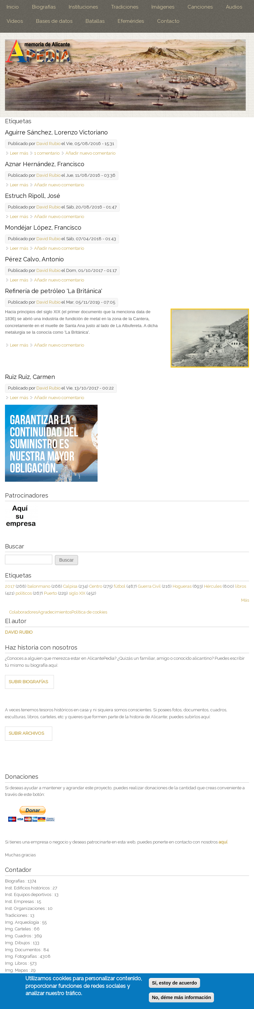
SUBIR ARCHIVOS (26, 733)
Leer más (19, 153)
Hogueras (182, 586)
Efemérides (131, 21)
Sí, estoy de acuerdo (174, 983)
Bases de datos (54, 21)
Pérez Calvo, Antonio (34, 259)
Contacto (168, 21)
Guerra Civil (149, 586)
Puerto (50, 593)
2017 (10, 586)
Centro (95, 586)
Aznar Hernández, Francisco (44, 164)
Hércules (213, 586)
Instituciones (83, 7)
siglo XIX (77, 593)
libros (240, 586)
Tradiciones (124, 7)
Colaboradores (23, 612)
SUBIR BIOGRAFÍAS (28, 681)
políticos (24, 593)
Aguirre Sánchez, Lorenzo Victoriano (56, 132)
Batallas (95, 21)
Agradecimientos (54, 612)
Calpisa (70, 586)
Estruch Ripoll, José (32, 195)
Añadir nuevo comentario (90, 153)
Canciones (200, 7)
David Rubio (48, 143)
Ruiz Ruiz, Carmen (30, 376)
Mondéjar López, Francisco (43, 227)
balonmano (38, 586)
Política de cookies (89, 612)
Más (245, 600)
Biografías (44, 7)
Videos (15, 21)
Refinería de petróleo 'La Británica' (53, 290)
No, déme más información (181, 998)
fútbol (119, 586)
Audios (234, 7)
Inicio (13, 7)
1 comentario (47, 153)
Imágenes (162, 7)
